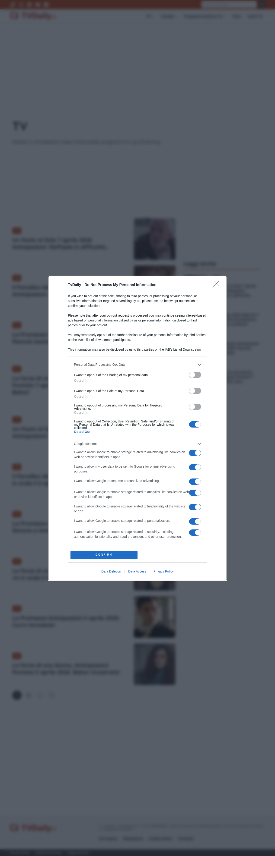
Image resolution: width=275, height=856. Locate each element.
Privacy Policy (163, 571)
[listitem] (137, 364)
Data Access (137, 571)
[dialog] (137, 428)
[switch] (195, 375)
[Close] (217, 285)
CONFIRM (104, 555)
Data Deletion (111, 571)
